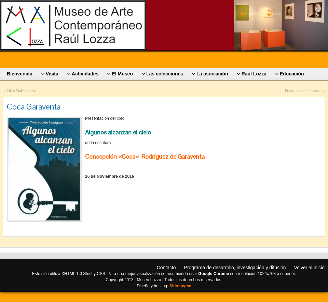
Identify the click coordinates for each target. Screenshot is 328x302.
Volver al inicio (309, 267)
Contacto (166, 267)
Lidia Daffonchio (20, 90)
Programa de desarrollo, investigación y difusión (235, 267)
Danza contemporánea (303, 90)
